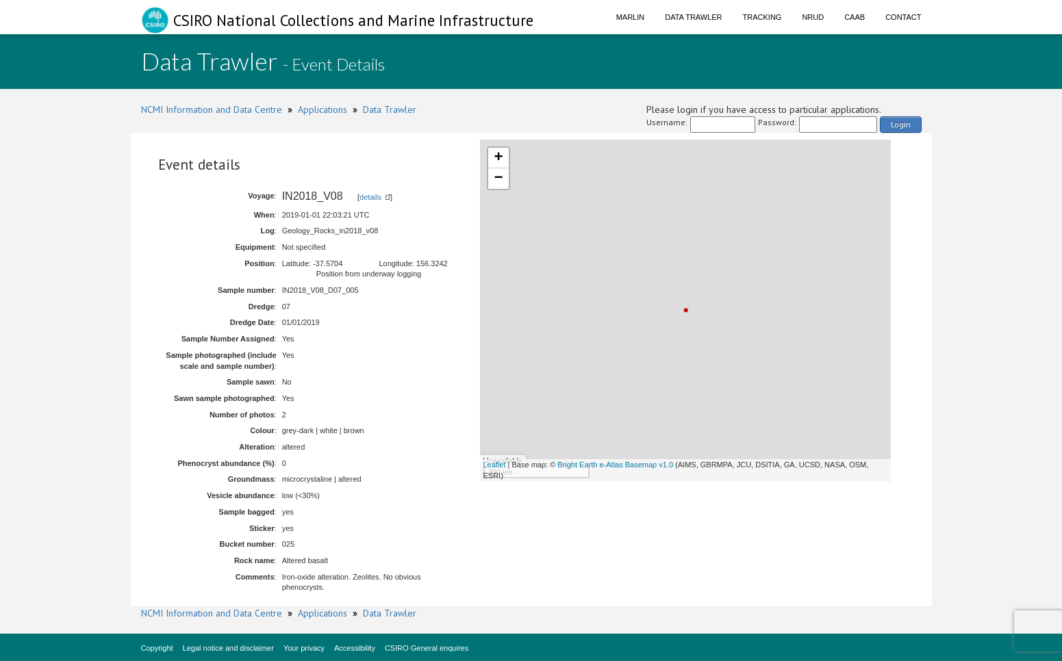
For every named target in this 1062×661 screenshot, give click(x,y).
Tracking (762, 17)
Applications (322, 109)
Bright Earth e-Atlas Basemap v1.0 (615, 465)
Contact (903, 17)
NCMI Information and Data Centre (211, 109)
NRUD (813, 17)
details (370, 197)
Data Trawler (693, 17)
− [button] (498, 178)
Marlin (630, 17)
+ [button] (498, 158)
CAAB (854, 17)
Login (901, 124)
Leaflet (494, 465)
